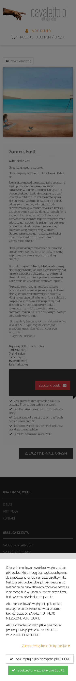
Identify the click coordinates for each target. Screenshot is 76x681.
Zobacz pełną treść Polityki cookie (46, 646)
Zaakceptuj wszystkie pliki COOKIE (38, 670)
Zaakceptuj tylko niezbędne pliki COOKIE (40, 659)
